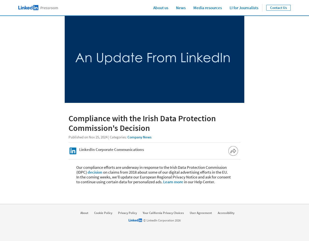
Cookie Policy (103, 213)
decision (95, 172)
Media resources (207, 7)
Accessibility (226, 213)
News (181, 7)
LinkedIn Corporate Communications (111, 149)
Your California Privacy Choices (163, 213)
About (84, 213)
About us (160, 7)
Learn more (173, 181)
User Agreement (201, 213)
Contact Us (278, 7)
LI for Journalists (244, 7)
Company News (139, 137)
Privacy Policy (127, 213)
